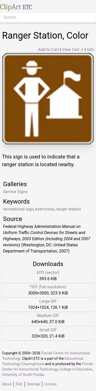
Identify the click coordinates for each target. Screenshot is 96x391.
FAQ (19, 384)
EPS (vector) (48, 272)
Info (90, 49)
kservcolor (44, 209)
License (50, 384)
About (7, 384)
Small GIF (48, 329)
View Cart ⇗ (73, 49)
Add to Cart (48, 49)
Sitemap (33, 384)
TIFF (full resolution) (48, 286)
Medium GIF (48, 315)
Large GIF (48, 301)
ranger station (68, 209)
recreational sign (18, 209)
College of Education (75, 369)
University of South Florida (23, 375)
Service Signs (15, 191)
